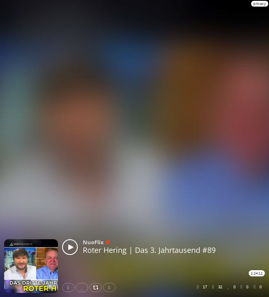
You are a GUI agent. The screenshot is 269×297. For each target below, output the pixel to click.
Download (110, 287)
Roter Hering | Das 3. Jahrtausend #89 (149, 250)
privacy (259, 3)
